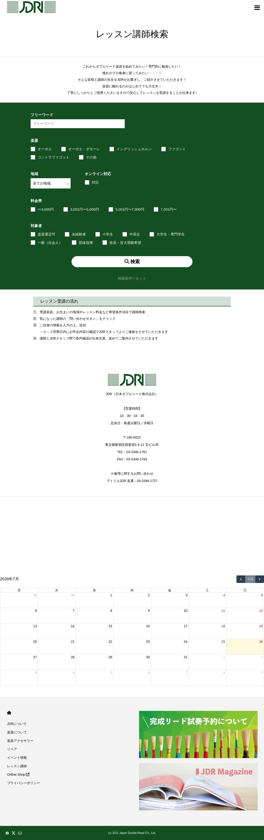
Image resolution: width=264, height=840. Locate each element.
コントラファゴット (53, 157)
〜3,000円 (46, 209)
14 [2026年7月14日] (73, 626)
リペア (12, 749)
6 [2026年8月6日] (149, 672)
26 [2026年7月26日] (261, 641)
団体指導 (86, 242)
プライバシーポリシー (23, 783)
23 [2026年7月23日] (148, 641)
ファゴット (177, 149)
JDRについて (17, 724)
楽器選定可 (46, 234)
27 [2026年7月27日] (35, 657)
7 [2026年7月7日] (74, 611)
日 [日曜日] (245, 590)
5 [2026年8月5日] (111, 672)
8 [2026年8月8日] (224, 672)
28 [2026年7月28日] (73, 657)
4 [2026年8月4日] (74, 672)
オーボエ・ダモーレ (84, 149)
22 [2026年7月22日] (110, 641)
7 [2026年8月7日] (187, 672)
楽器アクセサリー (20, 741)
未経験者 (79, 234)
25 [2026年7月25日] (223, 641)
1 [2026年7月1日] (111, 595)
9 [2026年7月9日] (149, 611)
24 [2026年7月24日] (186, 641)
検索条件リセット (132, 278)
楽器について (17, 732)
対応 (95, 182)
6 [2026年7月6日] (36, 611)
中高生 (134, 234)
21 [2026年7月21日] (73, 641)
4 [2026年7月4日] (224, 595)
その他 (91, 157)
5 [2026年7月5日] (262, 595)
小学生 (107, 234)
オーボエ (45, 149)
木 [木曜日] (132, 590)
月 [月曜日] (19, 590)
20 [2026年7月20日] (35, 641)
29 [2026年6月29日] (35, 595)
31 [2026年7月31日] (186, 657)
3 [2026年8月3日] (36, 672)
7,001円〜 (169, 209)
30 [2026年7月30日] (148, 657)
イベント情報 (17, 757)
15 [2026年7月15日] (110, 626)
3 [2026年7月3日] (187, 595)
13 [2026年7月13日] (35, 626)
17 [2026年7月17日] (186, 626)
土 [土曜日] (207, 590)
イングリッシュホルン (134, 149)
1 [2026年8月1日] (224, 657)
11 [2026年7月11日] (223, 611)
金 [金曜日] (169, 590)
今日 (250, 579)
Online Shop (18, 774)
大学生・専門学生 (170, 234)
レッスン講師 (17, 766)
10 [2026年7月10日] (186, 611)
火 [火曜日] (56, 590)
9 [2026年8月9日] (262, 672)
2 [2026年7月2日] (149, 595)
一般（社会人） (50, 242)
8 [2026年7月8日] (111, 611)
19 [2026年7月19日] (261, 626)
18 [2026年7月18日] (223, 626)
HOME (9, 713)
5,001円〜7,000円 (130, 209)
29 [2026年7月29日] (110, 657)
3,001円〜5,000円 (84, 209)
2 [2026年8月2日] (262, 657)
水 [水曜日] (94, 590)
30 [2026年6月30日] (73, 595)
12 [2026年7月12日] (261, 611)
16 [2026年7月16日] (148, 626)
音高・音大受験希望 (125, 242)
